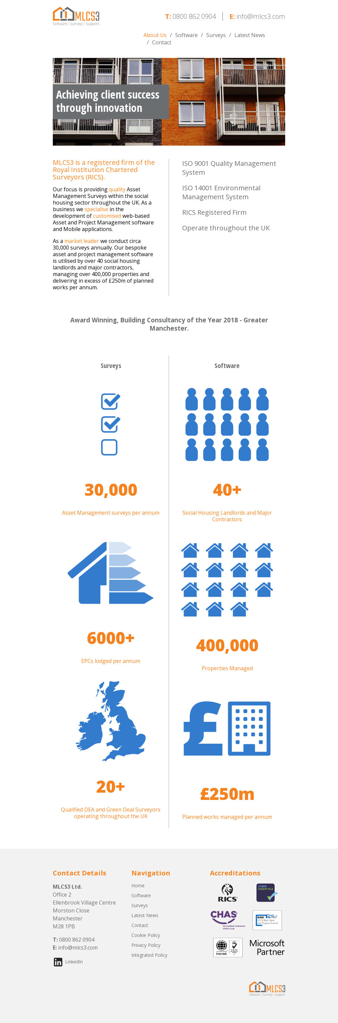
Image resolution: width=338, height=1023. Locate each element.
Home (138, 885)
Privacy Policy (145, 945)
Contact (161, 42)
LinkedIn (74, 961)
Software (186, 35)
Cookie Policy (145, 935)
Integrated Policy (149, 955)
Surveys (216, 35)
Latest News (249, 35)
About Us (155, 35)
